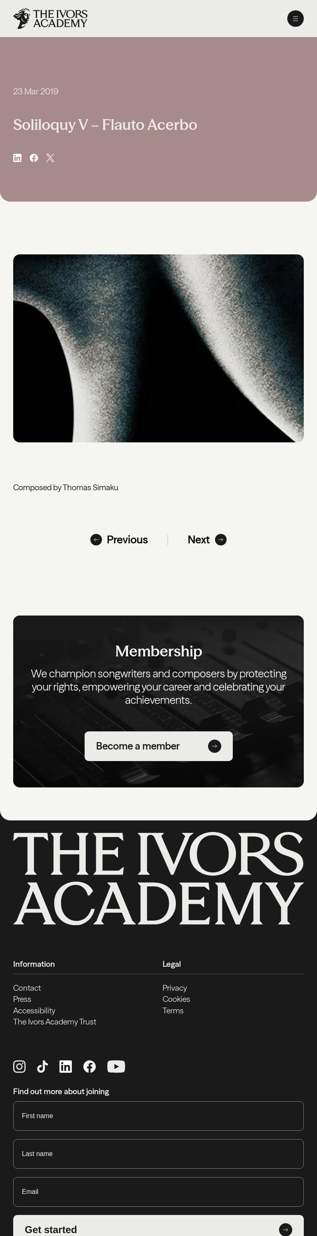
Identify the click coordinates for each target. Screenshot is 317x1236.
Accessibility (34, 1010)
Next (207, 539)
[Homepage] (50, 18)
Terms (173, 1010)
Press (22, 999)
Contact (27, 988)
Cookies (176, 999)
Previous (119, 539)
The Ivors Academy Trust (54, 1022)
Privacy (175, 988)
